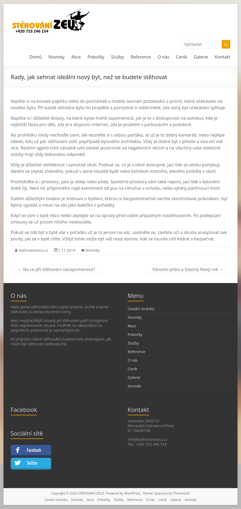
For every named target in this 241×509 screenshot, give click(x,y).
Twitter (32, 463)
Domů (35, 57)
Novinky (56, 57)
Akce (76, 57)
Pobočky (95, 57)
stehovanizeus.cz (33, 250)
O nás (163, 57)
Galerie (201, 57)
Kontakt (223, 57)
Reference (141, 57)
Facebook (34, 450)
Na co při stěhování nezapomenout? (56, 269)
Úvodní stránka (140, 308)
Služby (117, 57)
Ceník (181, 57)
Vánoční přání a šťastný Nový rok (188, 269)
